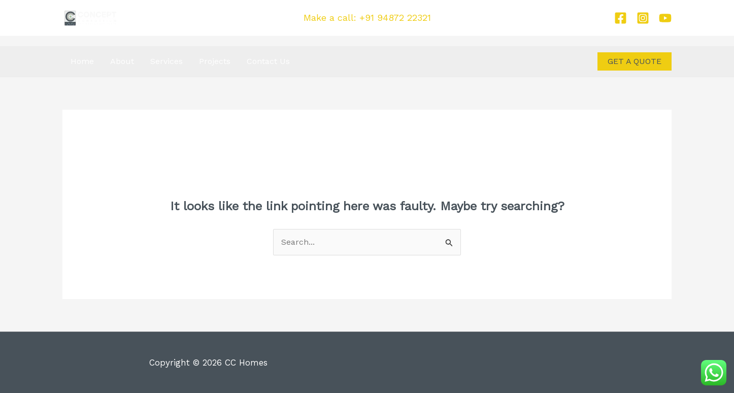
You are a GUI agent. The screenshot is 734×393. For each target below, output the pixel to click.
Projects (214, 61)
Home (82, 61)
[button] (634, 61)
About (122, 61)
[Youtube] (665, 18)
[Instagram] (643, 18)
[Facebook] (620, 18)
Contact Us (268, 61)
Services (166, 61)
